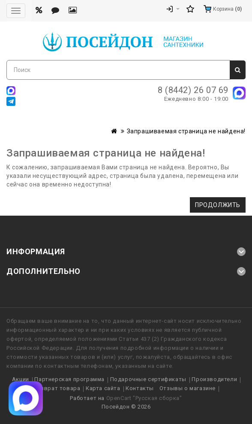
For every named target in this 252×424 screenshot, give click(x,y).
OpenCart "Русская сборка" (144, 398)
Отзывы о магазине (187, 388)
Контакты (140, 388)
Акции (20, 379)
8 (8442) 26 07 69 (193, 90)
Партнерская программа (69, 379)
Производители (214, 379)
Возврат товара (56, 388)
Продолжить (217, 204)
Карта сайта (103, 388)
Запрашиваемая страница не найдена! (186, 131)
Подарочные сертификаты (148, 379)
